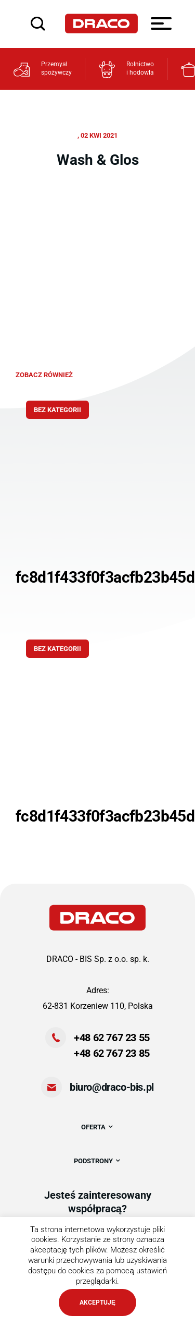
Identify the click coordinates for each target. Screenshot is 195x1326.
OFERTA (97, 1127)
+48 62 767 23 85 (112, 1053)
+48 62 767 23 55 (112, 1037)
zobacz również (44, 375)
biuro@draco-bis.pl (112, 1087)
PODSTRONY (97, 1161)
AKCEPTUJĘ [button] (97, 1302)
